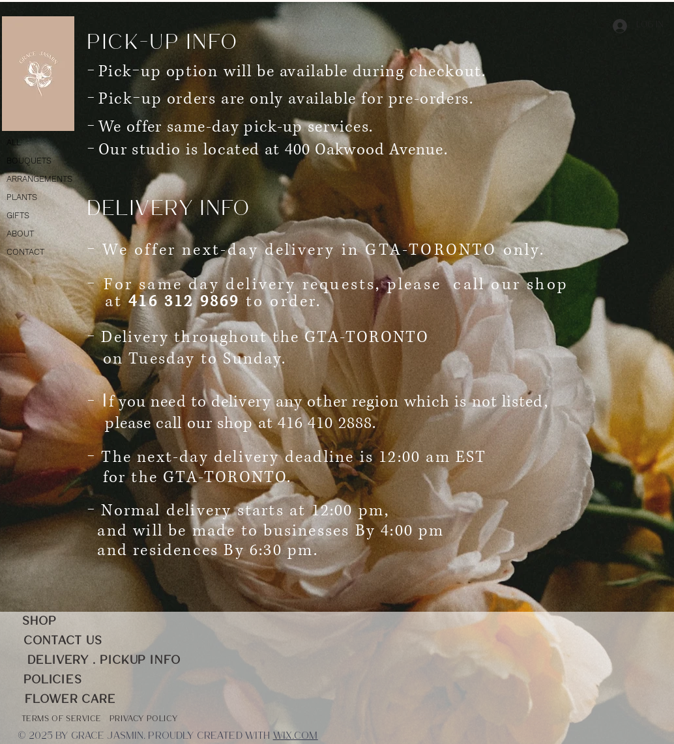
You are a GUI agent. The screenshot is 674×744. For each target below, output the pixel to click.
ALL (14, 142)
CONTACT (25, 252)
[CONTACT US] (63, 641)
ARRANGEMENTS (39, 179)
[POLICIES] (53, 680)
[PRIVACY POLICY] (143, 719)
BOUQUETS (29, 160)
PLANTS (22, 197)
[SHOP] (39, 621)
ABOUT (20, 233)
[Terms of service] (61, 719)
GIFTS (18, 215)
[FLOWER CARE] (70, 699)
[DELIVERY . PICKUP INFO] (104, 660)
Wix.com (295, 736)
